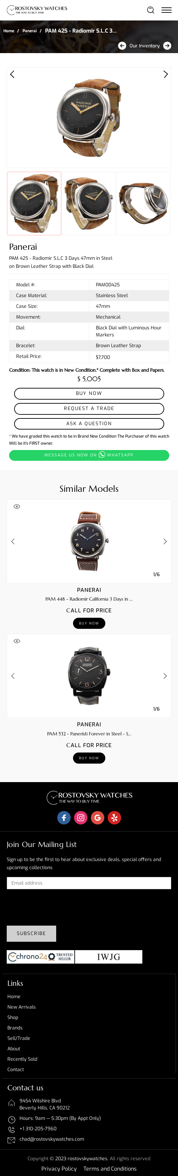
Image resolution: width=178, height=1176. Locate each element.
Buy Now (89, 393)
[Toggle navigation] (166, 10)
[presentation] (58, 907)
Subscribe (31, 933)
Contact (15, 1069)
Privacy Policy (59, 1168)
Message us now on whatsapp (89, 454)
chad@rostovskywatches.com (52, 1139)
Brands (15, 1028)
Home (8, 31)
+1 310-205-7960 (38, 1129)
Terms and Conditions (110, 1168)
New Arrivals (21, 1007)
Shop (12, 1017)
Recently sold (22, 1059)
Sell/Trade (18, 1038)
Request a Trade (89, 408)
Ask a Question (89, 423)
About (13, 1049)
